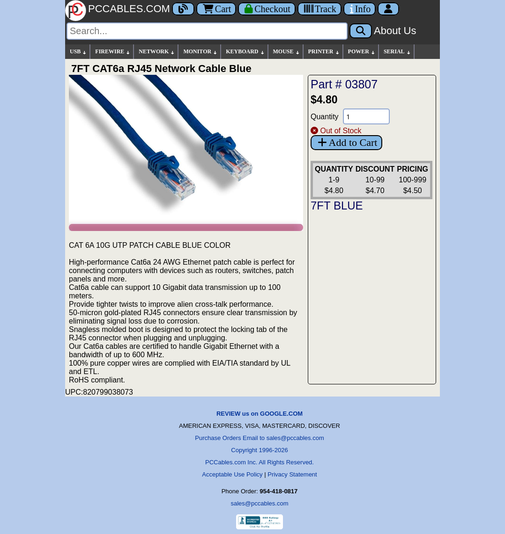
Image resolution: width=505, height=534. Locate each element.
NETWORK (157, 51)
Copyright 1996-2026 (259, 450)
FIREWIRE (113, 51)
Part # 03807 (344, 84)
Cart (216, 9)
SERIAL (397, 51)
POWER (362, 51)
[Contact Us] (359, 8)
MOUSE (286, 51)
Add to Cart (346, 142)
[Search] (207, 31)
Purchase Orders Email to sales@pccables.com (259, 437)
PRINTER (324, 51)
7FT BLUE (337, 205)
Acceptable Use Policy (232, 474)
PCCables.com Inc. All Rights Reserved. (259, 462)
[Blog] (183, 8)
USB (78, 51)
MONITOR (200, 51)
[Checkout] (267, 8)
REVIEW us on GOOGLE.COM (259, 413)
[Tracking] (319, 8)
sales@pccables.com (259, 503)
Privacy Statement (292, 474)
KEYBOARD (245, 51)
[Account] (388, 8)
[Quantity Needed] (366, 116)
